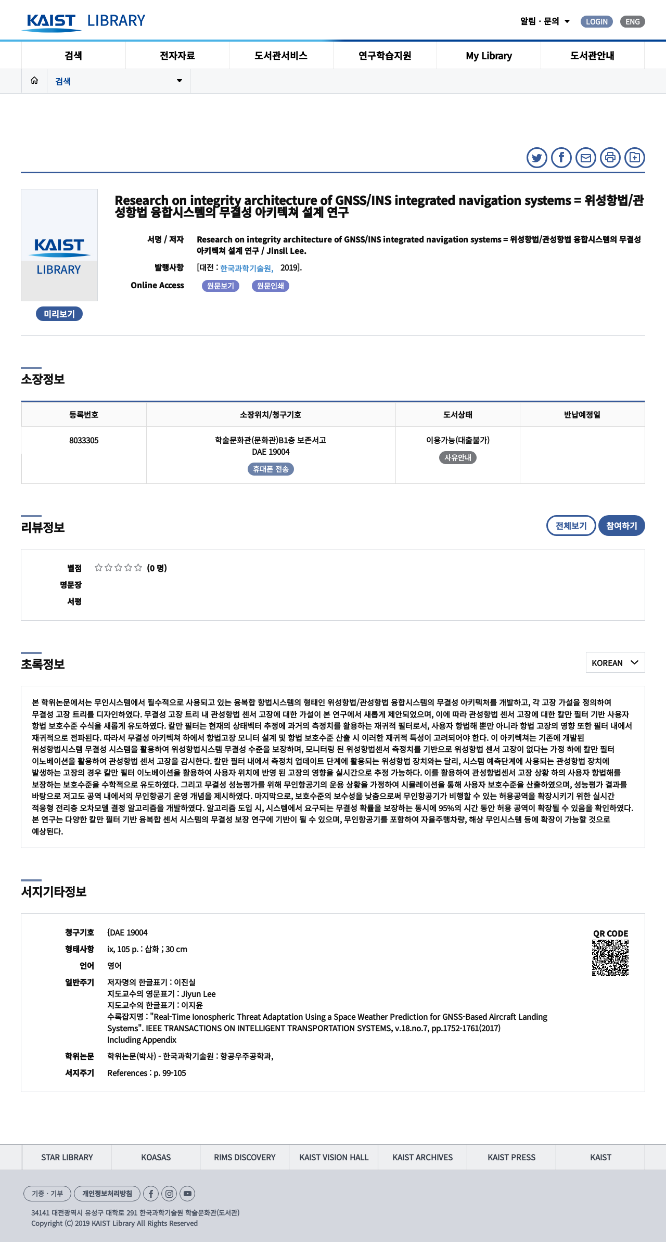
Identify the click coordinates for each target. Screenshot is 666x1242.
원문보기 (220, 285)
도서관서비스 (281, 55)
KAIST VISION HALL (333, 1156)
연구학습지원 (385, 55)
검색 (73, 55)
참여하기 (621, 525)
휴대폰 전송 (271, 469)
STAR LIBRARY (67, 1156)
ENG (632, 21)
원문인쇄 (270, 285)
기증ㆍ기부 (47, 1193)
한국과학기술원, (246, 268)
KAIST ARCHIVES (422, 1156)
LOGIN (597, 21)
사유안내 (457, 457)
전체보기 (571, 525)
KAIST (600, 1156)
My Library (489, 55)
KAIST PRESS (511, 1156)
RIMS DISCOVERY (244, 1156)
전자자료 (177, 55)
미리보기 (59, 314)
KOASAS (156, 1156)
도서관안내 (592, 55)
